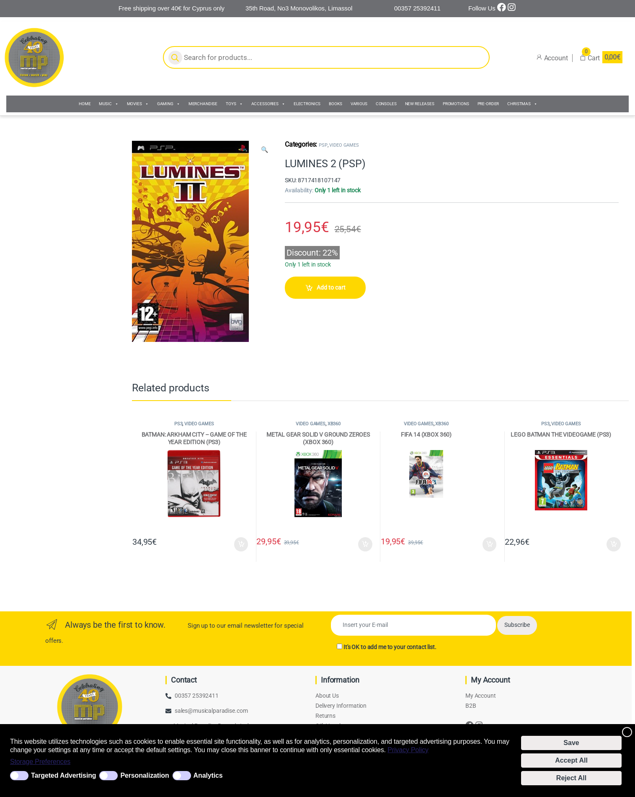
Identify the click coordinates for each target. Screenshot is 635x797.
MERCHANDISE (202, 103)
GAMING (168, 104)
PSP (323, 145)
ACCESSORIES (268, 104)
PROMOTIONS (456, 103)
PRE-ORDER (488, 103)
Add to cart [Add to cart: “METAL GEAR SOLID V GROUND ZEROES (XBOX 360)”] (365, 544)
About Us (327, 695)
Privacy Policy (407, 749)
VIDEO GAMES (344, 145)
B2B (470, 705)
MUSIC (108, 104)
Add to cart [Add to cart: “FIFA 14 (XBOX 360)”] (490, 544)
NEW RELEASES (419, 103)
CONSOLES (386, 103)
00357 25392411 (197, 695)
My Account (480, 695)
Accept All (571, 760)
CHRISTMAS (522, 104)
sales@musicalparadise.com (211, 710)
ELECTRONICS (307, 103)
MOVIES (138, 104)
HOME (84, 103)
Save (571, 742)
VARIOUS (359, 103)
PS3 (178, 424)
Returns (325, 715)
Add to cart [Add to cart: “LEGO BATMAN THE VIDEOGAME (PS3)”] (614, 544)
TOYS (234, 104)
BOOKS (335, 103)
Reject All (571, 777)
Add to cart (331, 287)
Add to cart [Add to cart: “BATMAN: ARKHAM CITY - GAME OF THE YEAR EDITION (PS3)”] (241, 544)
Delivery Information (341, 705)
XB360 (334, 424)
